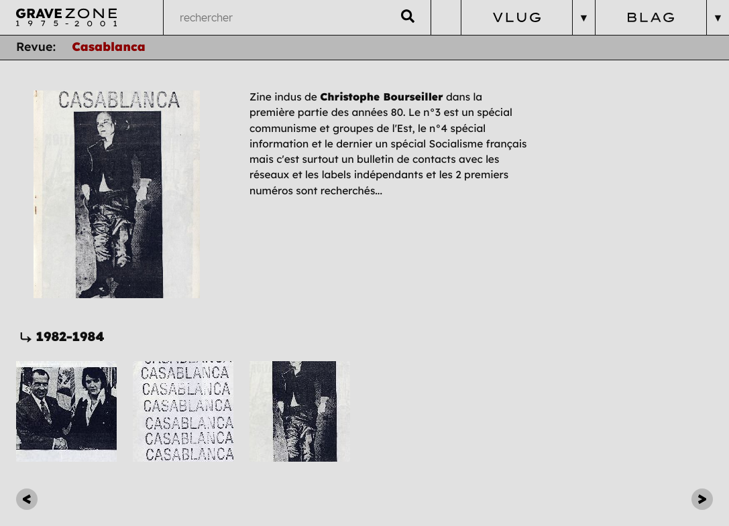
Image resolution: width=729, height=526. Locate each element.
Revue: (36, 47)
